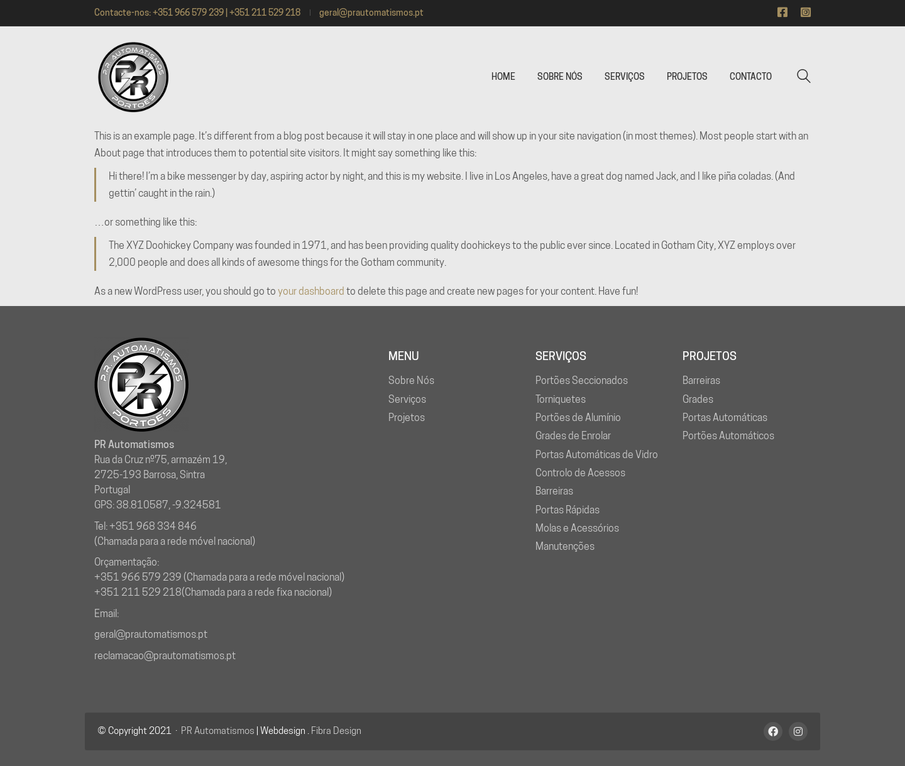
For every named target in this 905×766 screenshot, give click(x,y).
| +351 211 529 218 (263, 13)
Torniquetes (560, 399)
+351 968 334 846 (153, 526)
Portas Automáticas (725, 418)
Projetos (406, 418)
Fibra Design (336, 730)
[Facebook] (773, 731)
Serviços (407, 399)
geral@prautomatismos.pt (371, 13)
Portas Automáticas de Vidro (596, 455)
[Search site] (804, 77)
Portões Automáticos (728, 436)
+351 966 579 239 (188, 13)
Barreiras (554, 491)
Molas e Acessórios (577, 528)
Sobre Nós (411, 380)
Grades (698, 399)
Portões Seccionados (581, 380)
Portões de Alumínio (578, 418)
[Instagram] (798, 731)
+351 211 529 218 (138, 592)
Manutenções (565, 546)
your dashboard (311, 291)
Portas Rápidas (567, 510)
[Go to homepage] (132, 77)
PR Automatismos (218, 730)
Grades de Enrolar (573, 436)
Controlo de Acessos (580, 473)
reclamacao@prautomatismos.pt (165, 656)
